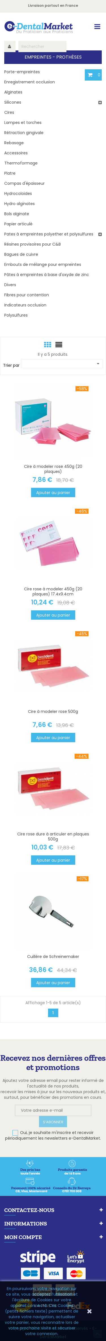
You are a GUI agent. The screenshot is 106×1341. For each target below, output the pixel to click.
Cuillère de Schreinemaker (53, 956)
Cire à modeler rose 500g (53, 711)
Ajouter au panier (53, 492)
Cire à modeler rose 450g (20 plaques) (53, 469)
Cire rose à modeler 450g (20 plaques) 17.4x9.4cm (53, 591)
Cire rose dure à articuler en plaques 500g (53, 836)
